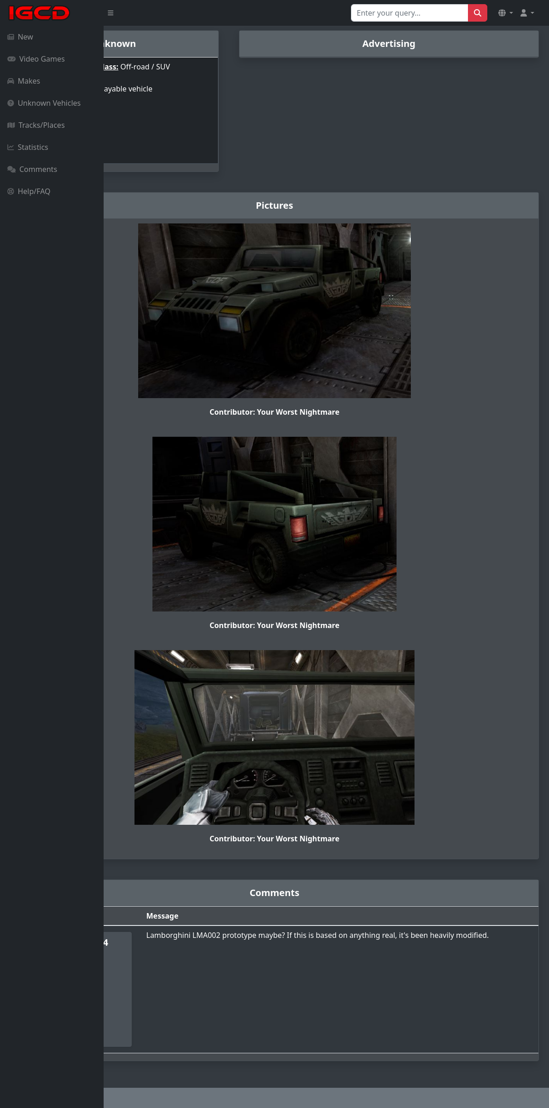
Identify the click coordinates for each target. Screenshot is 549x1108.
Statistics (27, 147)
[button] (506, 13)
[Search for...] (409, 13)
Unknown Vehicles (44, 103)
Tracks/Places (36, 125)
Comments (32, 169)
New (20, 37)
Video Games (36, 59)
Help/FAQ (29, 191)
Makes (23, 81)
